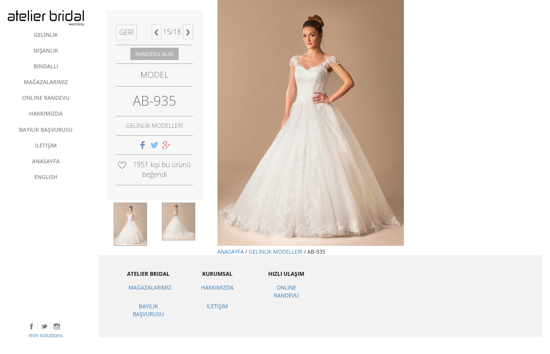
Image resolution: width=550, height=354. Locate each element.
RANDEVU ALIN (154, 54)
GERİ (126, 32)
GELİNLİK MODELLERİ (275, 251)
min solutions (46, 335)
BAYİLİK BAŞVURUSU (148, 310)
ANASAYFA (230, 251)
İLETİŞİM (217, 306)
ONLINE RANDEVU (286, 291)
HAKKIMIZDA (217, 287)
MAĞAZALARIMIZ (149, 287)
